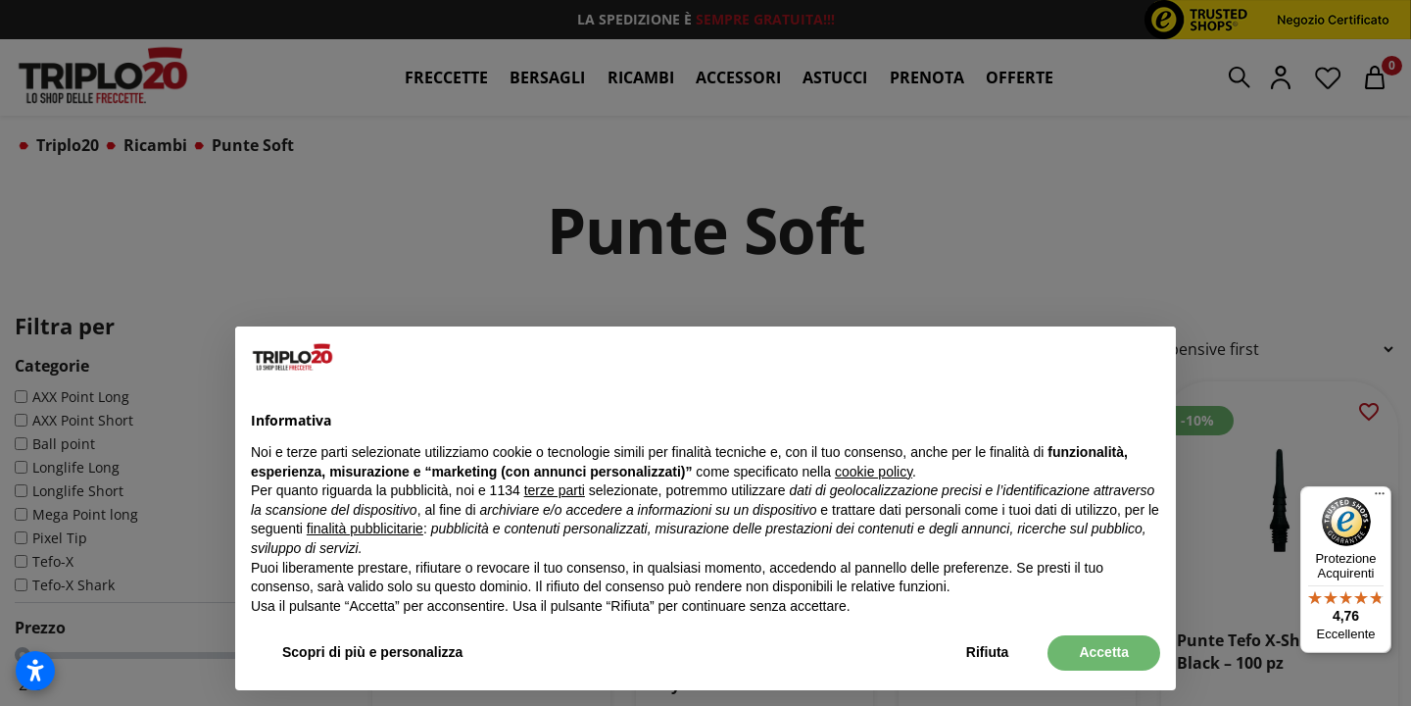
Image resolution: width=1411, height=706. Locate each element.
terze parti (554, 490)
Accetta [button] (1104, 652)
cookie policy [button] (873, 471)
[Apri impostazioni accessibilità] (35, 670)
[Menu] (1379, 498)
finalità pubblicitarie (365, 528)
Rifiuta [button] (987, 652)
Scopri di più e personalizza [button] (372, 652)
